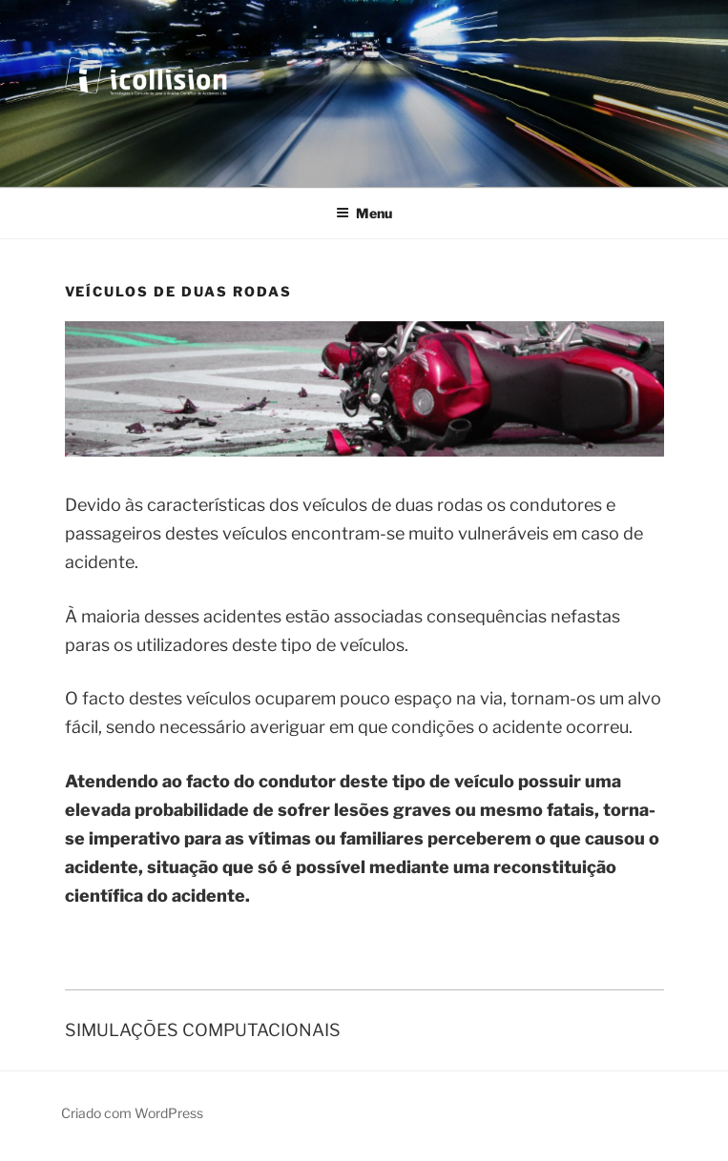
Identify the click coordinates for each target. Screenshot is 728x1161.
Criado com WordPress (132, 1113)
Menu (364, 213)
